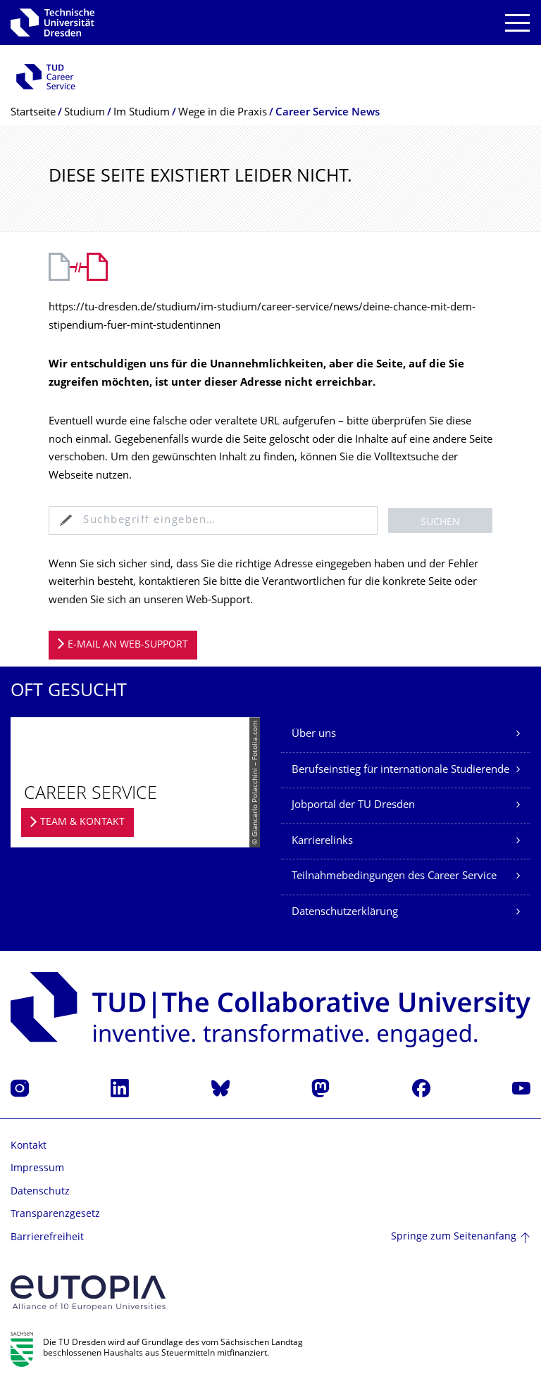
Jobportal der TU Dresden (353, 805)
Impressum (37, 1168)
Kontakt (28, 1146)
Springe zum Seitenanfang (453, 1237)
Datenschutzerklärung (345, 912)
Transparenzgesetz (55, 1214)
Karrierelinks (322, 841)
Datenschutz (40, 1192)
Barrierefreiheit (47, 1237)
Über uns (314, 734)
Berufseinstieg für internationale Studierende (400, 770)
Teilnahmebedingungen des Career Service (394, 876)
